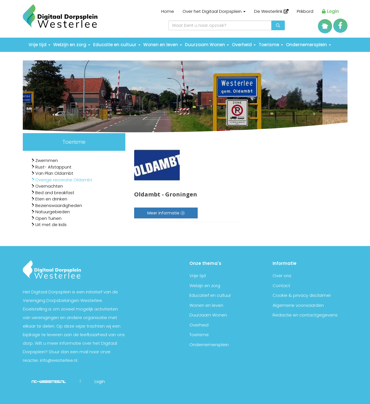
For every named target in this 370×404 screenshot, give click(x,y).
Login (330, 11)
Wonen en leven (162, 45)
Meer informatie (166, 213)
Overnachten (47, 186)
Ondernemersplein (308, 45)
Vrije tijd (39, 45)
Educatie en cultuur (116, 45)
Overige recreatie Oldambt (62, 180)
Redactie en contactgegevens (305, 315)
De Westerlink (271, 11)
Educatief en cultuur (210, 295)
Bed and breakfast (53, 193)
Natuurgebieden (51, 212)
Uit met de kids (49, 225)
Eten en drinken (49, 199)
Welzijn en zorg (71, 45)
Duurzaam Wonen (207, 45)
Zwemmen (45, 160)
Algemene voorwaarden (298, 305)
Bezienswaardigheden (57, 205)
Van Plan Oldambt (52, 173)
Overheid (244, 45)
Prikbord (305, 11)
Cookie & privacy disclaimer (302, 295)
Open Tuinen (47, 218)
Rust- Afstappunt (51, 167)
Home (167, 11)
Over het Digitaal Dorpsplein (214, 11)
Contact (281, 286)
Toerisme (271, 45)
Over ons (282, 276)
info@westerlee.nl (58, 360)
